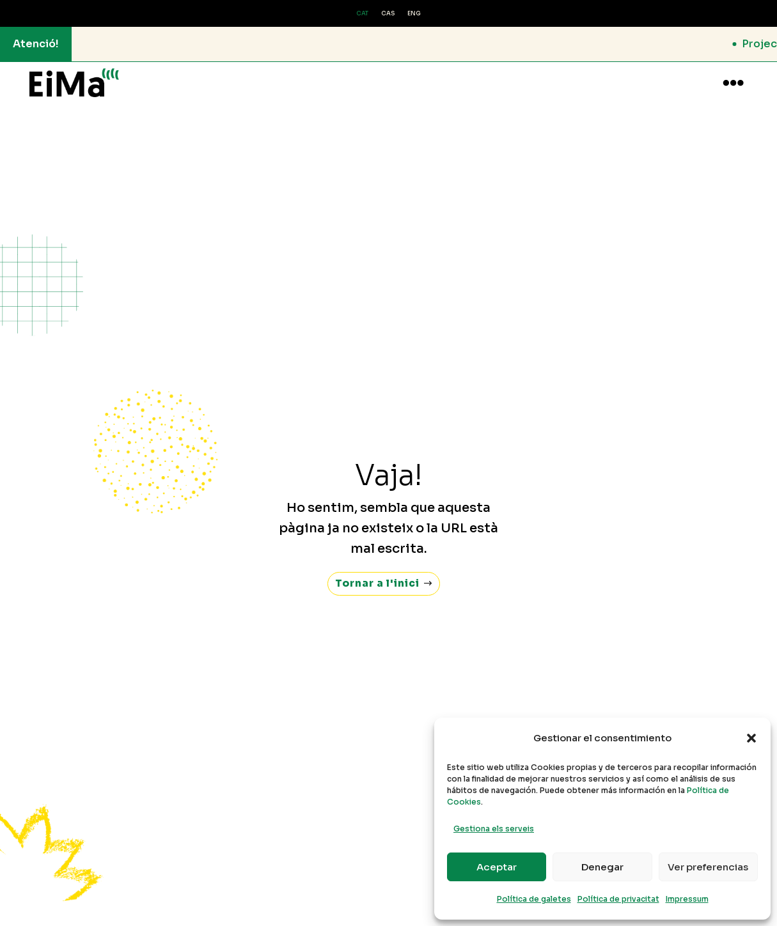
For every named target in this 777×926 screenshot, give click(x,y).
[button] (751, 738)
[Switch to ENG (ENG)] (414, 14)
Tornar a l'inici (377, 571)
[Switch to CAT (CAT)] (362, 14)
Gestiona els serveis (493, 828)
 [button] (733, 82)
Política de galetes (534, 899)
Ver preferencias (708, 867)
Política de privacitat (618, 899)
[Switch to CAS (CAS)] (388, 14)
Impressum (687, 899)
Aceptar (496, 867)
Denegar (602, 867)
